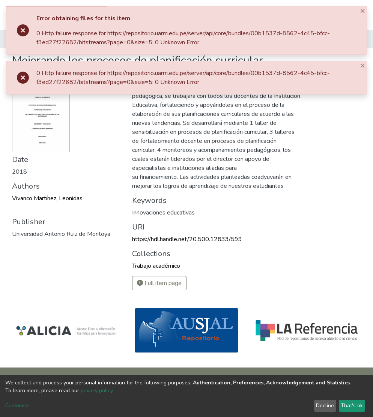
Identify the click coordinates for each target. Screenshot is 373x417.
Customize (17, 405)
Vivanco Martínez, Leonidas (47, 198)
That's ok (352, 405)
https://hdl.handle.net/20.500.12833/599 (187, 239)
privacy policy (97, 390)
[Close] (363, 10)
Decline (325, 405)
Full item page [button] (159, 283)
